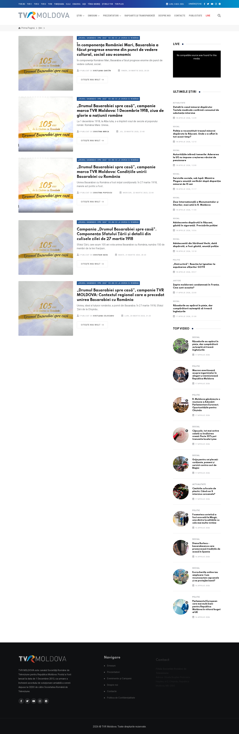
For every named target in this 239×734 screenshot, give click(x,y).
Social (176, 127)
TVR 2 (36, 4)
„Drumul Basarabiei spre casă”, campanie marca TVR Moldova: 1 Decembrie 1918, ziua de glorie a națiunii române (120, 111)
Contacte (179, 15)
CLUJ (68, 4)
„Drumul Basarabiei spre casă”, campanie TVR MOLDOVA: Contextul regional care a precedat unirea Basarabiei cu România (120, 299)
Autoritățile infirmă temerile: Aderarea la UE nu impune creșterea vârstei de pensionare (196, 157)
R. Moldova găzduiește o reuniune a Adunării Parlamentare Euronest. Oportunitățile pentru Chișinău (206, 405)
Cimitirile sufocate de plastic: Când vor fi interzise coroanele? (204, 491)
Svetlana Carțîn (102, 71)
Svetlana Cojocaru (103, 320)
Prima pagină (26, 28)
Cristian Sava (100, 259)
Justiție (177, 281)
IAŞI (84, 4)
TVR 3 (43, 4)
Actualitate (179, 103)
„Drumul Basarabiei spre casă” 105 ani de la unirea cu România (108, 38)
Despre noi (164, 15)
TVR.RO (21, 4)
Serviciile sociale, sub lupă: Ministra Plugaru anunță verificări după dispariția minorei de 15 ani (197, 181)
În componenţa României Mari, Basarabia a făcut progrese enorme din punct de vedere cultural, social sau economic (117, 50)
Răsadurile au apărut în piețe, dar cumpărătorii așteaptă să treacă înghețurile (193, 308)
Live (208, 15)
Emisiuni (92, 15)
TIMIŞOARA (59, 4)
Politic (176, 260)
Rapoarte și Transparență (140, 15)
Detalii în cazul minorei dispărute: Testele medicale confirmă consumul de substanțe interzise (196, 110)
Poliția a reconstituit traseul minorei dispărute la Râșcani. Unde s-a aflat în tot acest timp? (195, 134)
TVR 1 (29, 4)
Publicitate (195, 15)
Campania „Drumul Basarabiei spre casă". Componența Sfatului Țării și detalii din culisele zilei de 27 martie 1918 (117, 238)
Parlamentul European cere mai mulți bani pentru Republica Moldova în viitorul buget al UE (206, 607)
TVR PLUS (119, 4)
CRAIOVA (76, 4)
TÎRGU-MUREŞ (94, 4)
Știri (79, 15)
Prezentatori (111, 15)
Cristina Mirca (101, 132)
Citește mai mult (93, 79)
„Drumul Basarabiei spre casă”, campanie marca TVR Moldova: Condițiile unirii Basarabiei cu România (116, 176)
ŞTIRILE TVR (107, 4)
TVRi (50, 4)
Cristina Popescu (102, 197)
